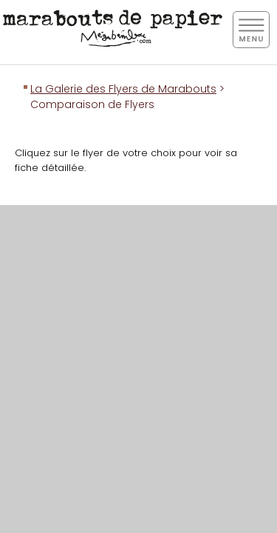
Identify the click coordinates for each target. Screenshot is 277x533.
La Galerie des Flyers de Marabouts (123, 88)
